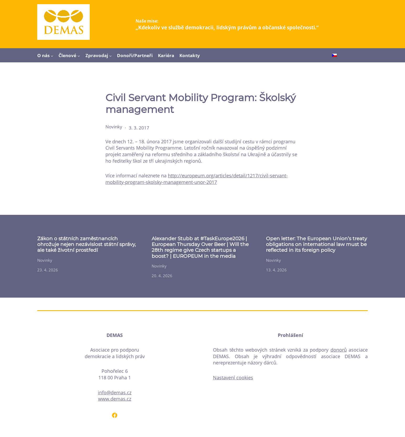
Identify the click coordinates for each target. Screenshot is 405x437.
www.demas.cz (114, 399)
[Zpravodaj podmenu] (110, 55)
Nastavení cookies (233, 377)
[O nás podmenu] (52, 55)
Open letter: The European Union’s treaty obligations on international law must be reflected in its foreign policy (316, 244)
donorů (339, 350)
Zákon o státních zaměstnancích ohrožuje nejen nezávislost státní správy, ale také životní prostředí (86, 244)
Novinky (113, 127)
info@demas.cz (114, 392)
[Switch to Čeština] (334, 56)
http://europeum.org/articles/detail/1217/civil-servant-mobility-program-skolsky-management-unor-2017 (196, 178)
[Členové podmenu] (78, 55)
